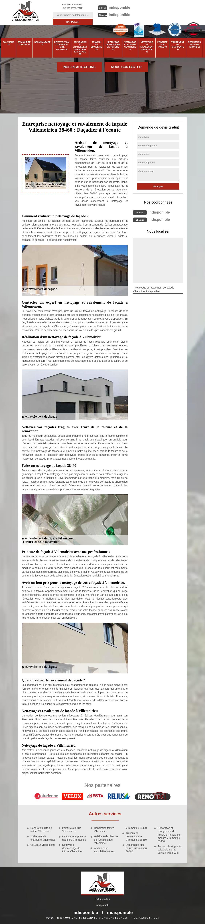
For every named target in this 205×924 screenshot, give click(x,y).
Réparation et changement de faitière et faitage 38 (80, 48)
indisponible (119, 7)
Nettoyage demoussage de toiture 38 (113, 45)
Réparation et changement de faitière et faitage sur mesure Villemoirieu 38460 (169, 834)
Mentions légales (113, 918)
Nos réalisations (79, 67)
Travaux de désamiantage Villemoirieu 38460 (136, 836)
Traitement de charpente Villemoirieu (43, 838)
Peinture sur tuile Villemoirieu (71, 829)
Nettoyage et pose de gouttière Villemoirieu (74, 838)
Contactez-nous (146, 918)
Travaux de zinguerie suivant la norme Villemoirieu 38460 (169, 849)
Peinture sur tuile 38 (162, 44)
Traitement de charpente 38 (177, 45)
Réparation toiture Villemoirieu (104, 829)
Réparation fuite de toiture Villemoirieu (41, 829)
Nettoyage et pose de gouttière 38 (130, 45)
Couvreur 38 (8, 43)
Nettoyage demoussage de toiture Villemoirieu (72, 848)
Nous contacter (126, 67)
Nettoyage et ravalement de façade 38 (147, 47)
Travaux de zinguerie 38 (96, 45)
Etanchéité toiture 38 (24, 43)
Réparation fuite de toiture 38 (194, 44)
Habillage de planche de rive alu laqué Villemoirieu (106, 839)
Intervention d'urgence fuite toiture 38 (61, 45)
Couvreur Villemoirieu (43, 844)
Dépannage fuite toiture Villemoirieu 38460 (136, 848)
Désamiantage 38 (42, 43)
